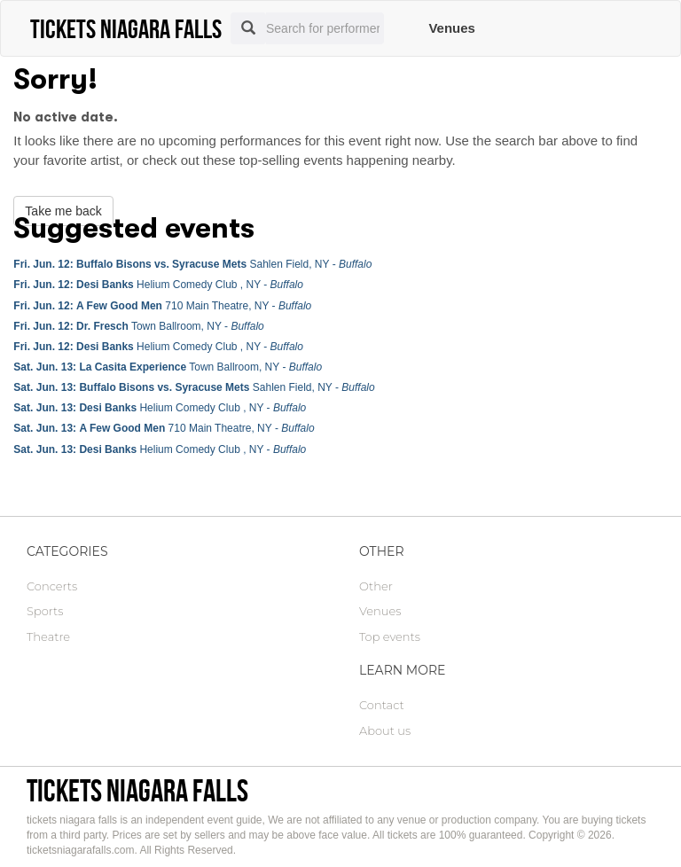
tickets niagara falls (137, 790)
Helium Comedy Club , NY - (158, 284)
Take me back (63, 211)
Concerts (52, 586)
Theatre (48, 636)
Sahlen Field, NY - (192, 264)
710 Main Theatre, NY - (162, 306)
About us (385, 730)
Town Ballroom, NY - (138, 326)
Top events (389, 636)
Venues (451, 27)
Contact (381, 705)
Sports (45, 611)
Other (376, 586)
